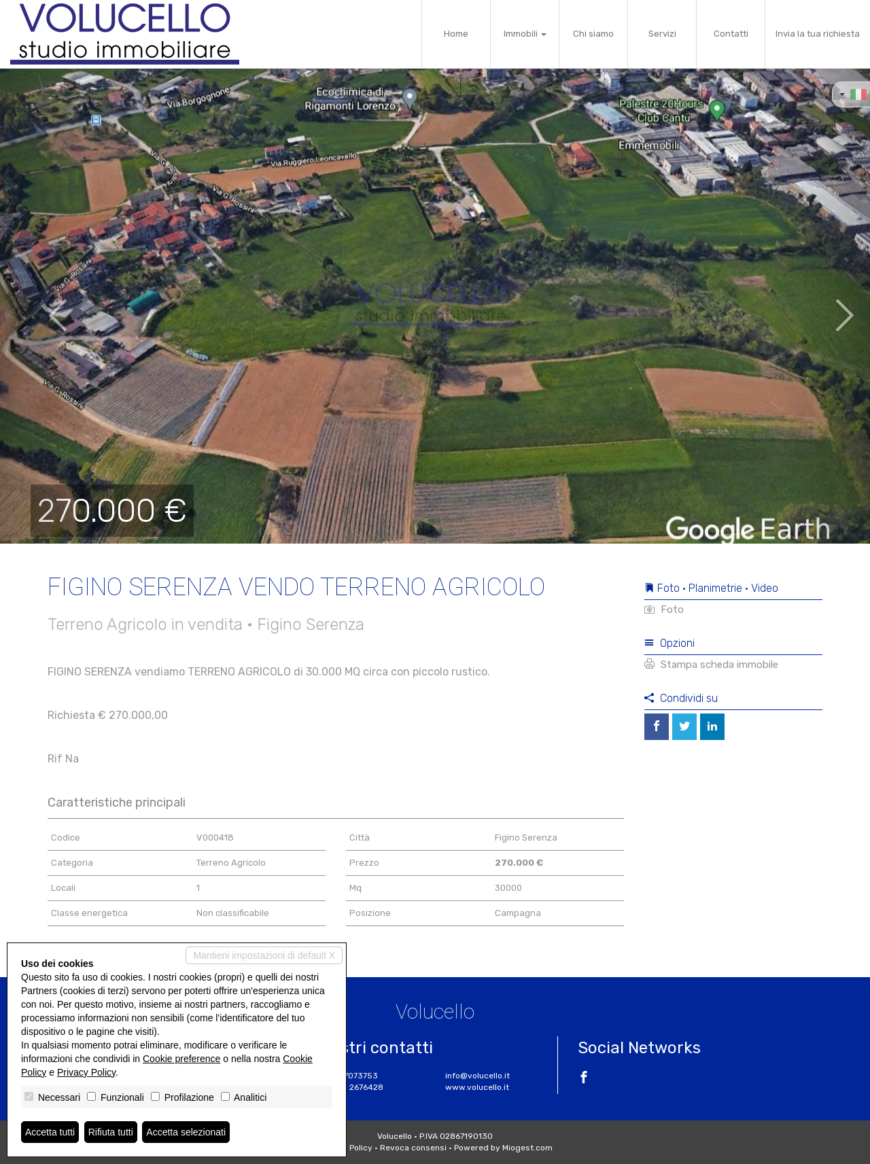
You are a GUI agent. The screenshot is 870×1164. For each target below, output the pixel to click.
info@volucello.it (477, 1075)
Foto (664, 609)
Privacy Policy (86, 1072)
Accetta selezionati (186, 1132)
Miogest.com (527, 1147)
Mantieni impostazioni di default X (264, 955)
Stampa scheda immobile (711, 664)
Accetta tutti (50, 1132)
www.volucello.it (477, 1087)
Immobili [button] (525, 34)
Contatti (731, 34)
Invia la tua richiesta (818, 34)
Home (456, 34)
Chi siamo (593, 34)
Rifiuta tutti (110, 1132)
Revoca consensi (413, 1147)
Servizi (662, 34)
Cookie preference (181, 1058)
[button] (43, 306)
